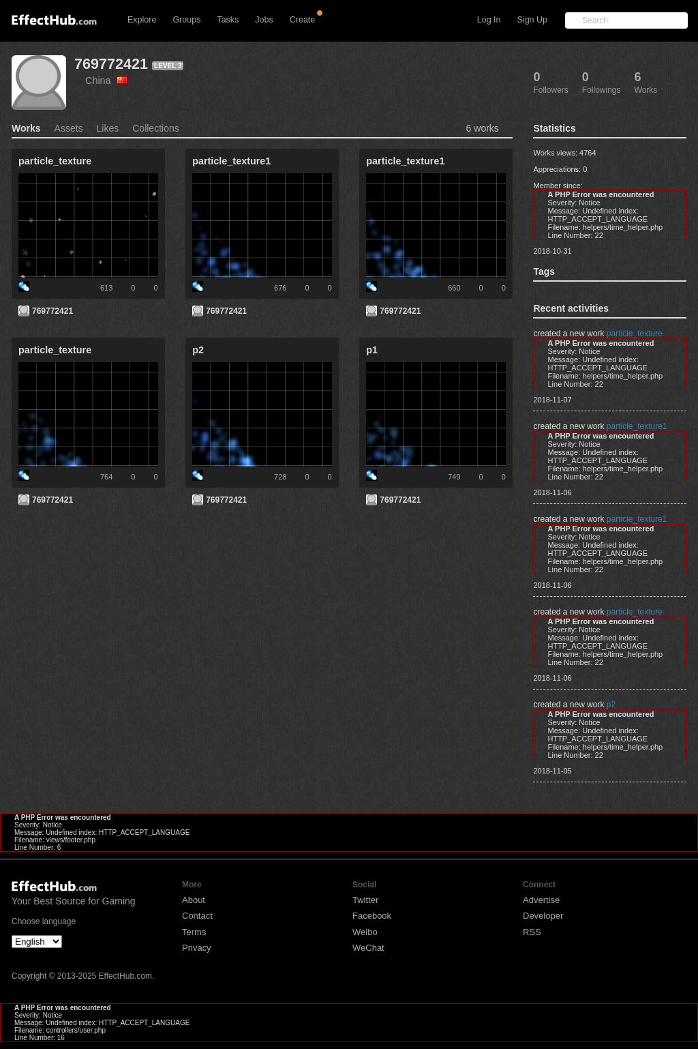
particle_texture (635, 333)
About (193, 900)
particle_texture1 (637, 426)
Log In (489, 20)
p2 (611, 704)
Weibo (365, 932)
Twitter (365, 900)
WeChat (368, 948)
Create (303, 20)
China (106, 80)
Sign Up (532, 20)
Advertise (541, 900)
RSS (532, 932)
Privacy (196, 948)
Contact (197, 916)
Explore (141, 20)
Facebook (371, 916)
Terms (194, 932)
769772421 (111, 63)
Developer (543, 916)
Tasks (228, 20)
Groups (186, 20)
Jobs (264, 20)
